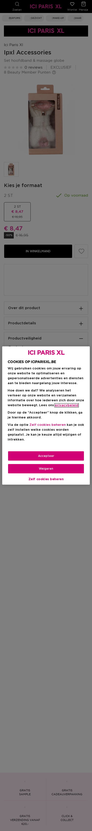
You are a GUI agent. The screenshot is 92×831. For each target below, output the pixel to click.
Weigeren (46, 468)
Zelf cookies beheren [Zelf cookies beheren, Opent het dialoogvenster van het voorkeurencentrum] (46, 479)
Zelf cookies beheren (47, 425)
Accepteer (46, 455)
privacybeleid (66, 405)
